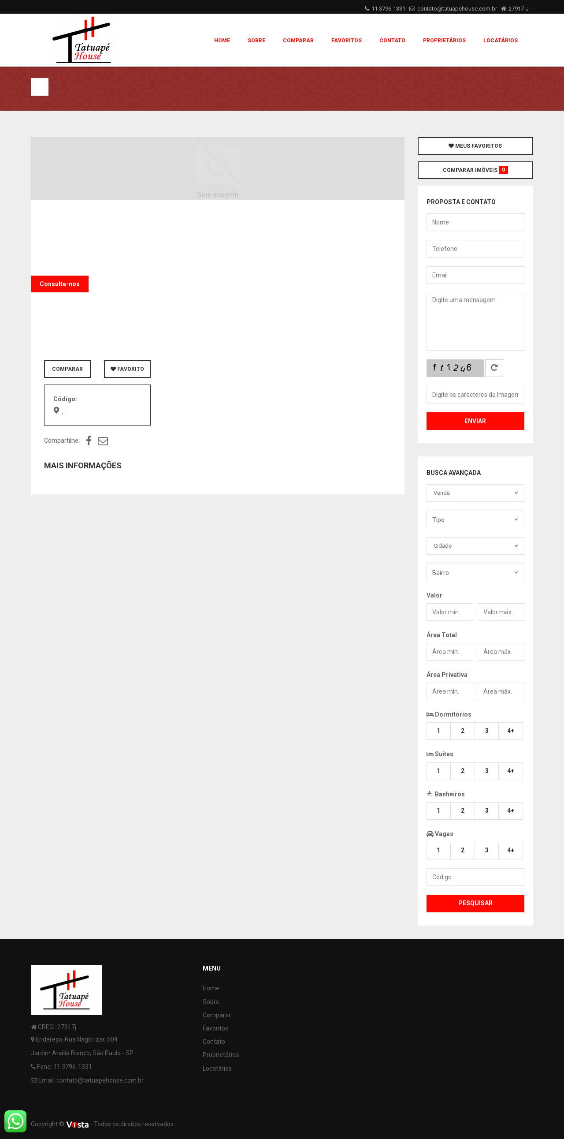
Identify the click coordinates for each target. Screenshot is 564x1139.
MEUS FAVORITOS (475, 146)
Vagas (440, 833)
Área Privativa (447, 674)
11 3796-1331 (388, 8)
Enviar (475, 421)
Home (222, 40)
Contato (392, 40)
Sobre (256, 40)
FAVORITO (127, 369)
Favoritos (346, 40)
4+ (510, 730)
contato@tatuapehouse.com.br (457, 8)
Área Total (442, 635)
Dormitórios (449, 714)
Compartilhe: (62, 440)
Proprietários (444, 40)
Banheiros (446, 793)
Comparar (298, 40)
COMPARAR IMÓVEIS (475, 170)
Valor (434, 595)
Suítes (440, 753)
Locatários (500, 40)
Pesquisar (475, 903)
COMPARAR (67, 369)
